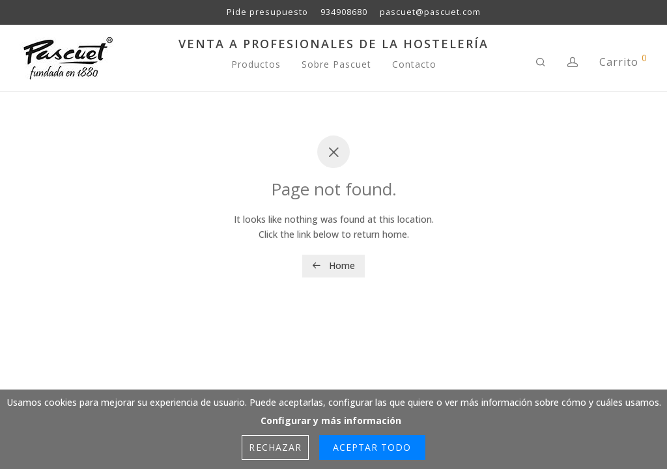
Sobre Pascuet (336, 64)
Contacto (414, 64)
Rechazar (275, 447)
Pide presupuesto (267, 12)
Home (333, 265)
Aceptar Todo (372, 447)
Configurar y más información (331, 420)
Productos (256, 64)
